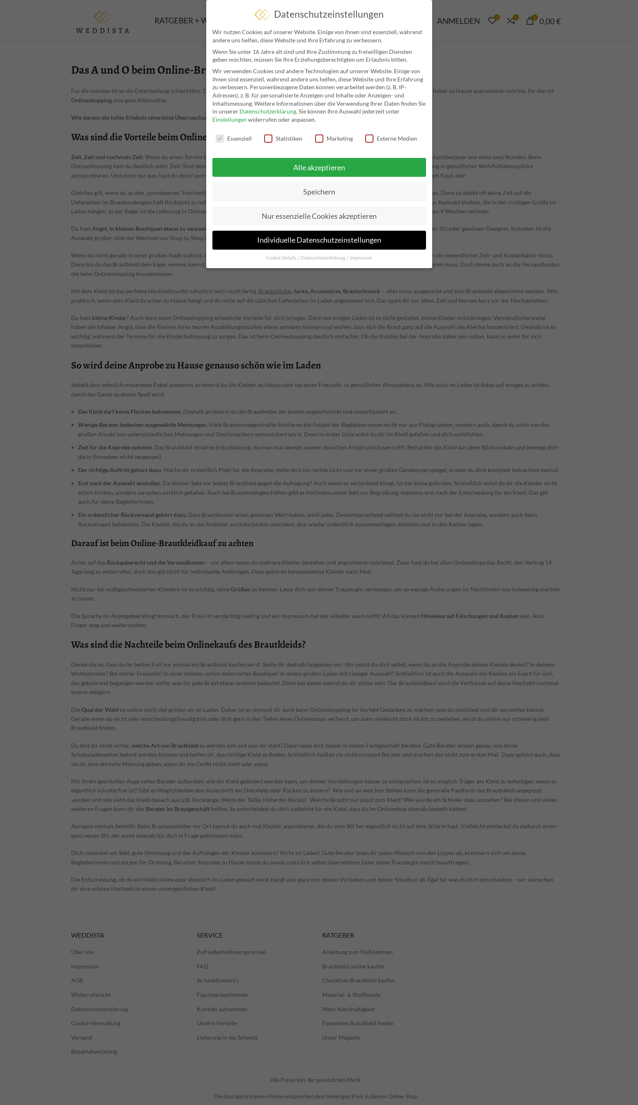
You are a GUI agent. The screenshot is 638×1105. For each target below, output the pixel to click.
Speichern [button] (319, 191)
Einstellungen (229, 118)
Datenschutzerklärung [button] (323, 257)
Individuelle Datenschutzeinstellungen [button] (319, 239)
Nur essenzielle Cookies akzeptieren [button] (319, 215)
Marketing (334, 137)
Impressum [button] (361, 257)
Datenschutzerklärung (268, 110)
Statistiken (283, 137)
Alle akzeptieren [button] (319, 166)
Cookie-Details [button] (281, 257)
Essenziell (234, 137)
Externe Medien (391, 137)
